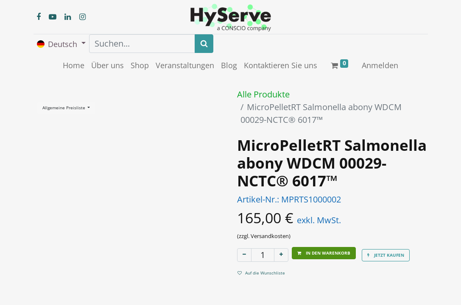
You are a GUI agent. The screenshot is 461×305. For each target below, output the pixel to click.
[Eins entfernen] (244, 255)
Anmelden (380, 65)
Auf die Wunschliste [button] (261, 273)
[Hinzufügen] (281, 255)
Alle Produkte (263, 94)
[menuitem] (73, 65)
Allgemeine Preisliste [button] (64, 108)
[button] (324, 253)
